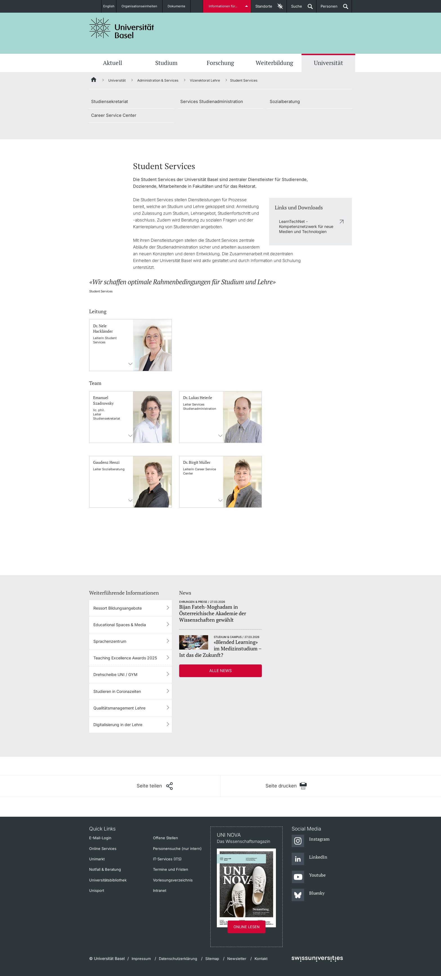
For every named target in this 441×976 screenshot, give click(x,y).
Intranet (159, 890)
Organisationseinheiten (142, 6)
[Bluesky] (308, 895)
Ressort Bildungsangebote (117, 608)
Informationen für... (224, 6)
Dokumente (180, 6)
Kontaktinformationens (130, 364)
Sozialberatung (285, 101)
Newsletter (236, 958)
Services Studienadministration (211, 101)
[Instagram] (311, 841)
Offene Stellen (165, 838)
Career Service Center (113, 115)
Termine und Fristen (170, 869)
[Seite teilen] (154, 786)
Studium (166, 63)
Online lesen (246, 926)
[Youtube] (309, 877)
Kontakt (261, 958)
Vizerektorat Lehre (205, 80)
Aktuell (112, 63)
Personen (327, 8)
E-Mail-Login (100, 838)
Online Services (102, 848)
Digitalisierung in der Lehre (117, 724)
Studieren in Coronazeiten (117, 691)
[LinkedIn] (309, 859)
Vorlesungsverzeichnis (173, 880)
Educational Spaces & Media (119, 624)
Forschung (220, 63)
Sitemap (212, 958)
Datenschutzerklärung (178, 958)
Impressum (141, 958)
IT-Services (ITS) (167, 859)
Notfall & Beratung (105, 869)
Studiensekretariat (109, 101)
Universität (328, 63)
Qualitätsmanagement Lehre (119, 708)
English (108, 6)
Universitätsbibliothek (108, 880)
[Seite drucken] (286, 785)
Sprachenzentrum (109, 641)
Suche (294, 8)
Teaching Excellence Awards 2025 (125, 657)
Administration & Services (157, 80)
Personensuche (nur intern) (177, 848)
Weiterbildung (274, 63)
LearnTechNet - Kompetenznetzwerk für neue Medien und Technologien (306, 226)
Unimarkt (97, 859)
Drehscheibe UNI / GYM (115, 674)
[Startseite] (94, 80)
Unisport (96, 890)
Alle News (220, 670)
